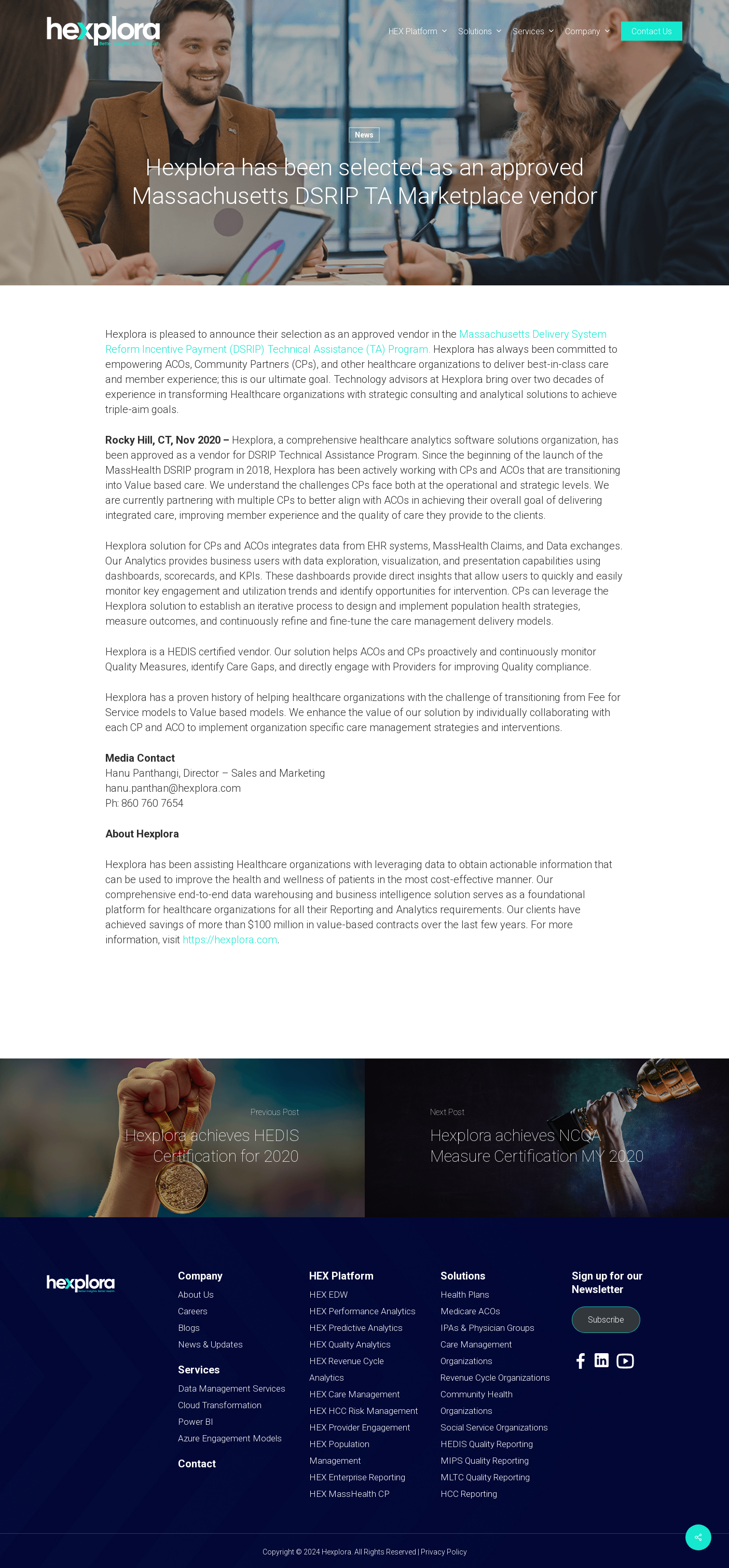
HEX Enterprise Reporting (357, 1477)
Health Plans (465, 1294)
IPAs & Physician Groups (487, 1328)
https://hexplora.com (230, 939)
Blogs (189, 1328)
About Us (196, 1294)
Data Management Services (231, 1388)
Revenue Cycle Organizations (495, 1377)
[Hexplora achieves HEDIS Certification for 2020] (182, 1137)
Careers (193, 1311)
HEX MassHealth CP (349, 1494)
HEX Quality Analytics (350, 1344)
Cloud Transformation (220, 1405)
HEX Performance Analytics (362, 1311)
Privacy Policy (444, 1552)
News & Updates (210, 1344)
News (364, 135)
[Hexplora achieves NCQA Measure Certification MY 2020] (547, 1137)
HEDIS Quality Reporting (487, 1444)
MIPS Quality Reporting (485, 1460)
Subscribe (606, 1320)
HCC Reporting (469, 1494)
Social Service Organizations (494, 1427)
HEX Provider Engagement (359, 1427)
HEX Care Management (354, 1394)
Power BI (195, 1421)
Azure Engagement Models (230, 1438)
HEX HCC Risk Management (363, 1411)
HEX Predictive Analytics (356, 1328)
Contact (197, 1463)
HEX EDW (328, 1294)
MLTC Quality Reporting (485, 1477)
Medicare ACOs (470, 1311)
